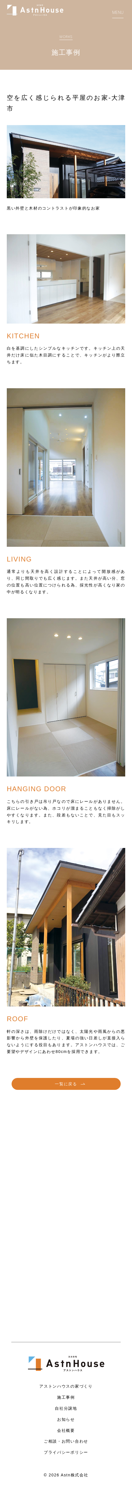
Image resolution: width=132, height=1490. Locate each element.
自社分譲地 (66, 1408)
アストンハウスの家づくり (65, 1386)
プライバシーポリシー (66, 1452)
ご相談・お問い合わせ (66, 1441)
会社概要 (66, 1430)
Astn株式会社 (74, 1475)
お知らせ (66, 1419)
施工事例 (66, 1397)
